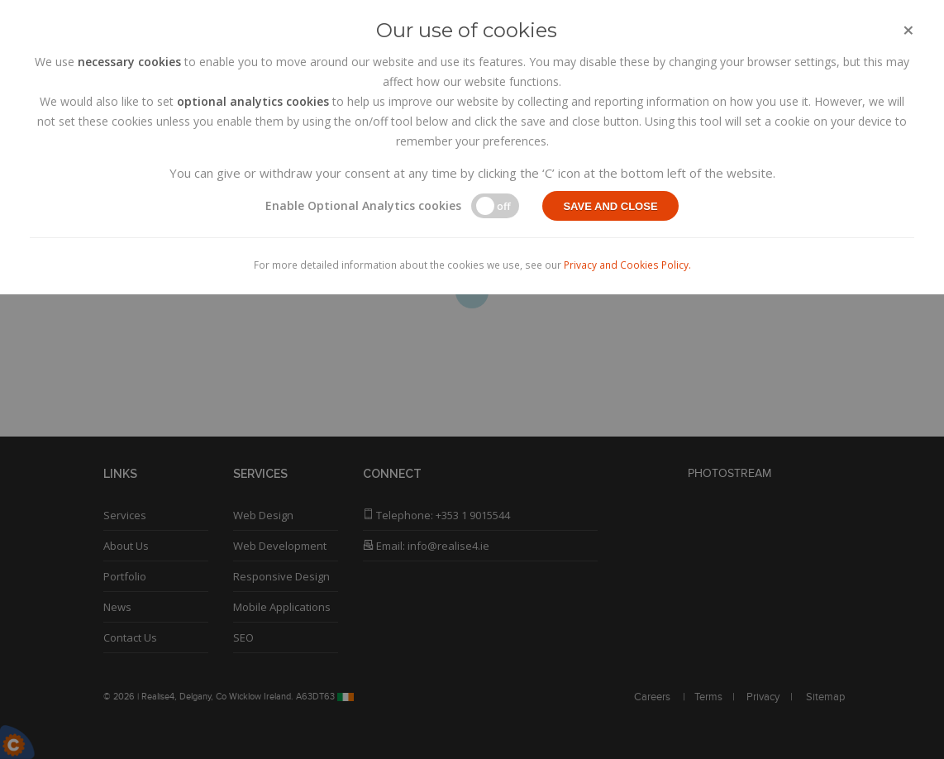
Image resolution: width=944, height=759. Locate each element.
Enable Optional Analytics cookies (363, 205)
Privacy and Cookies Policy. (627, 264)
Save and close (610, 206)
